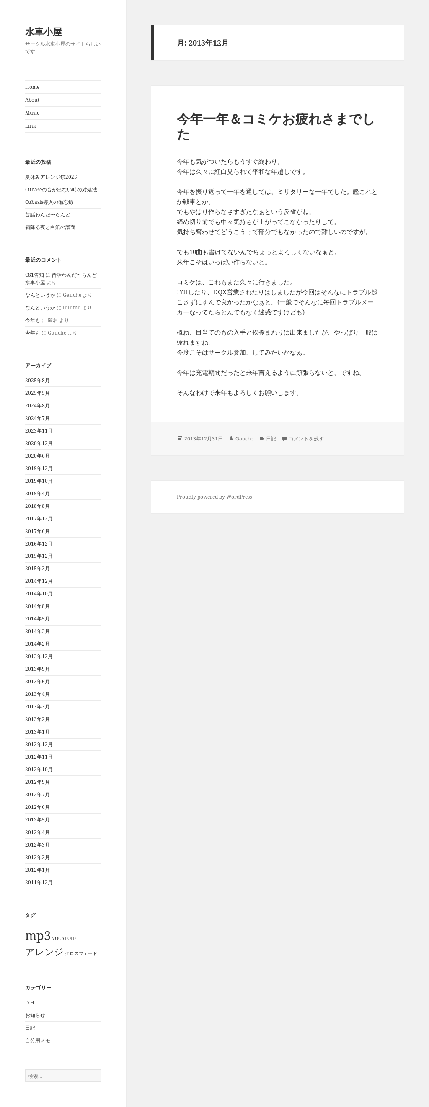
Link (30, 125)
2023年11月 (39, 430)
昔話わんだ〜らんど (47, 214)
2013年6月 (37, 681)
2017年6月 (37, 531)
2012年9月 (37, 781)
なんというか (40, 295)
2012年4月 (37, 832)
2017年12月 (39, 518)
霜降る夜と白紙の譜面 (50, 227)
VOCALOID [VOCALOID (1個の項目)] (64, 938)
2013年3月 (37, 706)
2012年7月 (37, 794)
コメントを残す (306, 438)
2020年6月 (37, 455)
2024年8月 (37, 405)
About (32, 99)
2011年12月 (39, 882)
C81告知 (34, 274)
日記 (30, 1027)
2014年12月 (39, 580)
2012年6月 (37, 807)
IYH (29, 1002)
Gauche (244, 438)
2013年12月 (39, 656)
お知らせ (35, 1015)
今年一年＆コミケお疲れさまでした (276, 126)
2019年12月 (39, 468)
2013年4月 (37, 694)
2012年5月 (37, 819)
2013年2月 (37, 719)
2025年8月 (37, 380)
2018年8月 (37, 506)
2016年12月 (39, 543)
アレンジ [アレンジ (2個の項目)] (44, 951)
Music (32, 112)
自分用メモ (37, 1040)
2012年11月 (39, 756)
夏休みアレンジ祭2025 (51, 176)
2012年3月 (37, 844)
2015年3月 (37, 568)
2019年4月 (37, 493)
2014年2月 (37, 643)
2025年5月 (37, 392)
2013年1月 (37, 731)
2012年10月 (39, 769)
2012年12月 (39, 744)
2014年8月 (37, 606)
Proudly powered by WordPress (214, 496)
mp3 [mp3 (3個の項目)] (38, 935)
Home (32, 86)
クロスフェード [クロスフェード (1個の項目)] (81, 953)
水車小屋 (43, 31)
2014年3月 (37, 631)
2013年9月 (37, 668)
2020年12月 (39, 443)
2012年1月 (37, 869)
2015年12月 (39, 555)
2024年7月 (37, 418)
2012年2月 (37, 857)
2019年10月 (39, 480)
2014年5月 (37, 618)
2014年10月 (39, 593)
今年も (32, 320)
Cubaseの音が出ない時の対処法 (61, 189)
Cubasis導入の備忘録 (49, 202)
